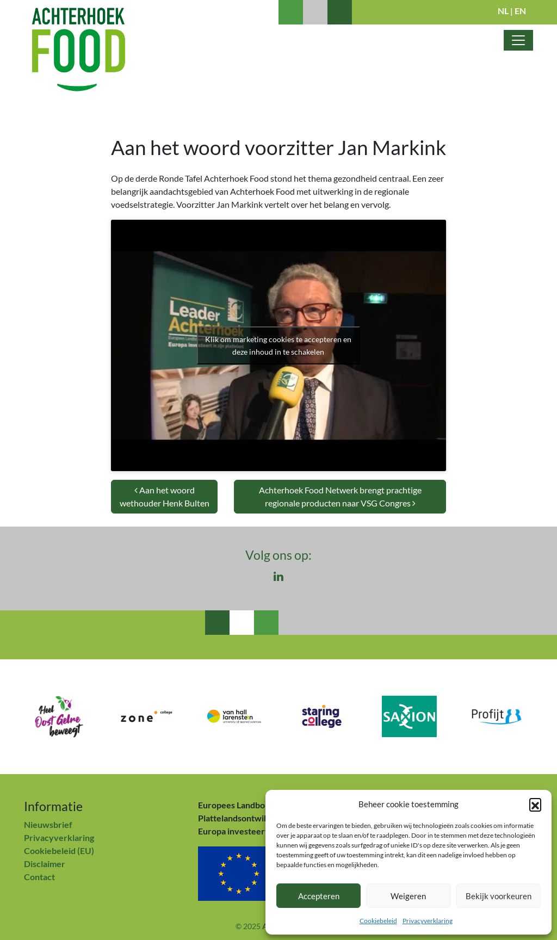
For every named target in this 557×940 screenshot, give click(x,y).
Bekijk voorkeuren (498, 896)
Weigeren (408, 896)
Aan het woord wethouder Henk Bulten (164, 496)
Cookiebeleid (378, 921)
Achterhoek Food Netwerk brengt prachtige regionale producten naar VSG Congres (340, 496)
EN (520, 10)
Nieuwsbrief (48, 824)
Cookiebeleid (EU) (59, 850)
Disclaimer (44, 863)
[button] (535, 804)
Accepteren (318, 896)
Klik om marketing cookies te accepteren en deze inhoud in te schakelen (278, 345)
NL (503, 10)
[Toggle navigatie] (518, 40)
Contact (39, 876)
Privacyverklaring (428, 921)
